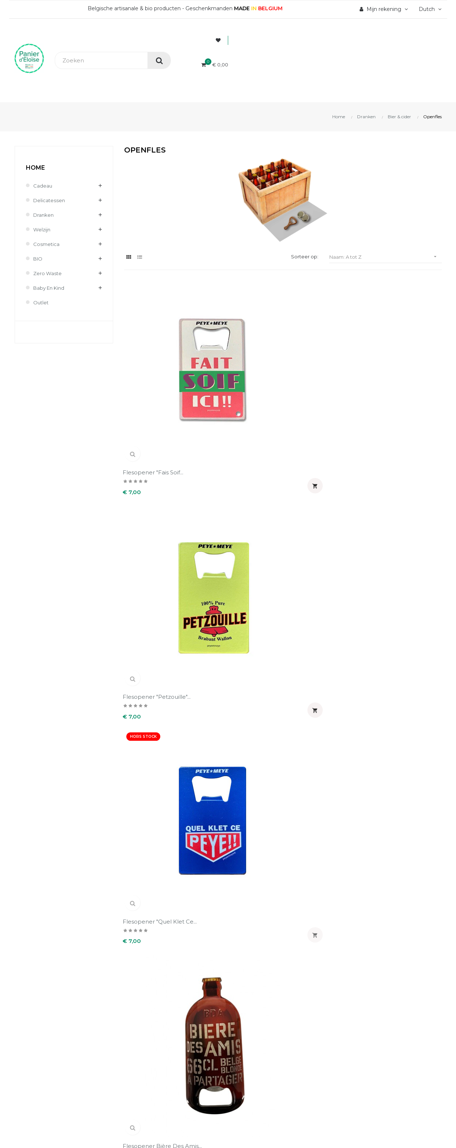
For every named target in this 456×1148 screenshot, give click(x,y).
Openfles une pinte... (400, 482)
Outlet (41, 302)
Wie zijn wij (139, 984)
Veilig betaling (143, 996)
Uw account (260, 962)
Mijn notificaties (255, 1046)
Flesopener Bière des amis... (401, 365)
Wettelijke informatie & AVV (161, 1033)
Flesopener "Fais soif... (154, 361)
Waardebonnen (254, 1033)
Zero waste (48, 273)
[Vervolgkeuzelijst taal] (429, 9)
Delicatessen (49, 200)
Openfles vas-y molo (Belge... (152, 608)
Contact (134, 1046)
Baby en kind (50, 288)
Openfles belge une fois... (317, 486)
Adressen (246, 1021)
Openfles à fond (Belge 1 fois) (241, 486)
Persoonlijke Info (256, 984)
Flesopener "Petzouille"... (240, 361)
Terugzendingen (146, 1021)
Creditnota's (250, 1009)
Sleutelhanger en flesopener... (230, 608)
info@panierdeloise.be (44, 1006)
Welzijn (42, 229)
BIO (38, 258)
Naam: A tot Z (385, 256)
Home (35, 167)
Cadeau (43, 185)
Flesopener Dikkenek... (156, 482)
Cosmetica (47, 244)
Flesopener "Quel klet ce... (319, 365)
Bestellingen (251, 996)
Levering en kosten (150, 1009)
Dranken (44, 215)
